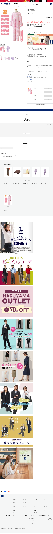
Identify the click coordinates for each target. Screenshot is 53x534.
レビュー (26, 110)
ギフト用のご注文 (31, 521)
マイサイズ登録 (29, 76)
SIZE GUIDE (8, 516)
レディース (14, 497)
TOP (1, 6)
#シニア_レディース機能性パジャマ (37, 71)
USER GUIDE (24, 516)
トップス (24, 500)
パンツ (35, 499)
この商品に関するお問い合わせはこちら (40, 104)
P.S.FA (49, 516)
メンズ (14, 506)
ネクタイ (35, 509)
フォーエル (49, 518)
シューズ (24, 502)
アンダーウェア (46, 502)
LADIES (33, 4)
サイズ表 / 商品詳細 (9, 110)
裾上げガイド (14, 516)
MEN (37, 4)
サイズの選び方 (29, 79)
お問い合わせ (13, 531)
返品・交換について (31, 518)
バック (14, 502)
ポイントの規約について (32, 524)
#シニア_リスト (30, 71)
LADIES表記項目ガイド (16, 518)
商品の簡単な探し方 (31, 526)
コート (24, 499)
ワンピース (35, 500)
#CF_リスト (44, 71)
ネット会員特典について (32, 523)
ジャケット (14, 499)
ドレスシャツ (15, 500)
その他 (3, 6)
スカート (45, 499)
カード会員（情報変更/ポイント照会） (6, 531)
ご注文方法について (31, 516)
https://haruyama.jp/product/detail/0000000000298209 (35, 26)
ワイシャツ (24, 509)
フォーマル (45, 500)
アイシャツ (14, 509)
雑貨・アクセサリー (36, 502)
